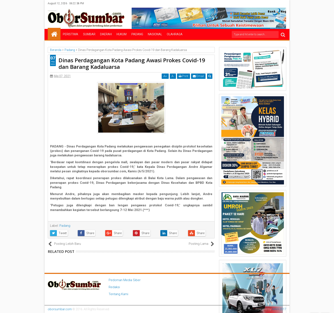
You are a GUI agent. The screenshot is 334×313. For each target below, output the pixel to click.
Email (198, 76)
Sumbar (89, 34)
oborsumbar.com (60, 309)
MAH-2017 (279, 309)
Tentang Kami (118, 294)
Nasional (155, 34)
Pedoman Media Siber (125, 280)
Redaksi (114, 287)
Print (183, 76)
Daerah (106, 34)
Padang (137, 34)
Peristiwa (70, 34)
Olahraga (175, 34)
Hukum (122, 34)
